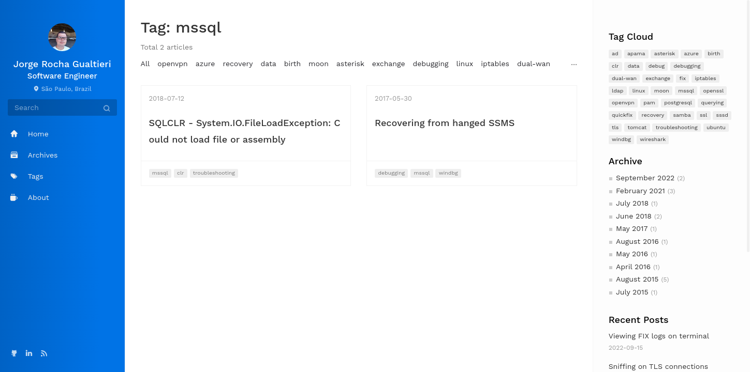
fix (683, 78)
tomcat (637, 127)
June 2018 (634, 216)
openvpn (623, 102)
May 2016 (632, 254)
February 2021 (640, 191)
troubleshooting (677, 127)
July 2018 (632, 203)
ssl (703, 115)
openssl (713, 90)
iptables (705, 78)
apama (636, 53)
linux (639, 90)
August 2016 (637, 241)
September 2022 (645, 178)
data (634, 66)
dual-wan (624, 78)
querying (712, 102)
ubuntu (716, 127)
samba (682, 115)
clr (615, 66)
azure (691, 53)
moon (661, 90)
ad (615, 53)
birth (714, 53)
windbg (621, 139)
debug (657, 66)
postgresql (678, 102)
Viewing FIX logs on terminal (659, 336)
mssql (686, 90)
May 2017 (632, 228)
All (145, 63)
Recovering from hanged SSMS (444, 122)
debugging (687, 66)
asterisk (664, 53)
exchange (657, 78)
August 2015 (637, 279)
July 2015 (632, 292)
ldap (617, 90)
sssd (722, 115)
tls (615, 127)
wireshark (653, 139)
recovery (653, 115)
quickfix (622, 115)
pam (649, 102)
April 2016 (633, 266)
